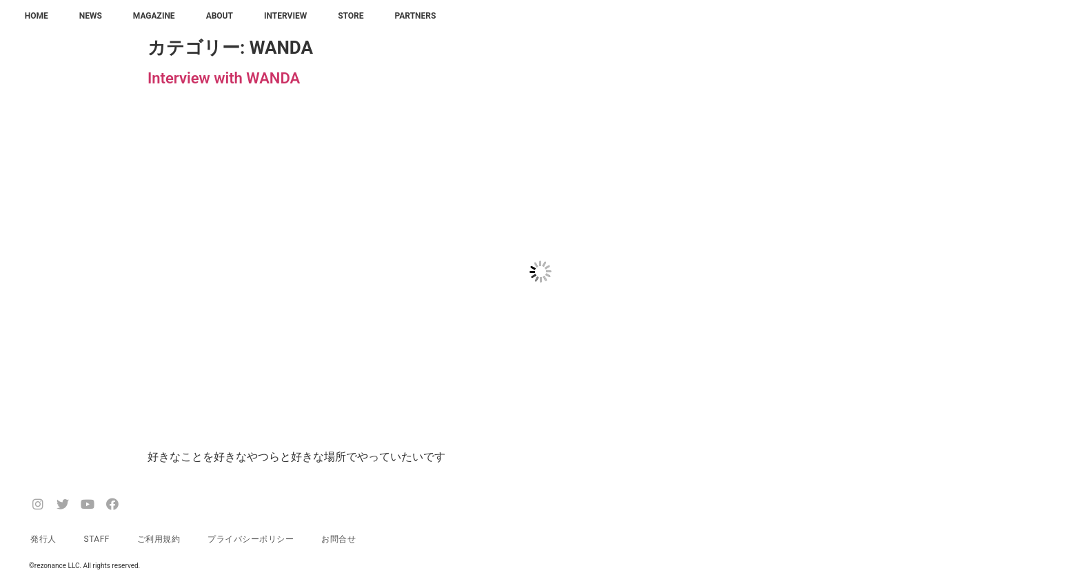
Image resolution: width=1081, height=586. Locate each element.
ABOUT (219, 16)
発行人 (43, 539)
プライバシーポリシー (251, 539)
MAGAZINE (154, 16)
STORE (350, 16)
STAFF (97, 539)
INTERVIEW (285, 16)
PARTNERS (415, 16)
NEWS (90, 16)
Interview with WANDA (224, 78)
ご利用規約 (159, 539)
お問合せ (338, 539)
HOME (36, 16)
